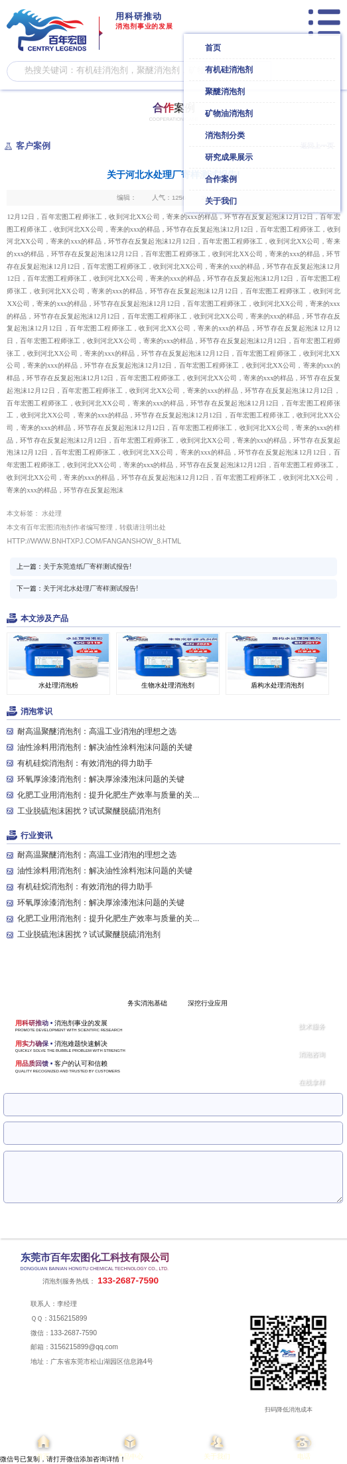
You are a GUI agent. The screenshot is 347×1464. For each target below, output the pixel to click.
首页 (43, 1446)
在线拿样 (312, 1082)
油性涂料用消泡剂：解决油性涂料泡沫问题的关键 (104, 747)
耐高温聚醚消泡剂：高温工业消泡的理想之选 (96, 731)
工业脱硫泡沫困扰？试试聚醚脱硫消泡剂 (89, 811)
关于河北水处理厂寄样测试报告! (90, 588)
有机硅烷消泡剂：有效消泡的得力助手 (85, 763)
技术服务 (312, 1026)
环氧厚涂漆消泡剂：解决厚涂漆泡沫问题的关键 (100, 779)
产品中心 (130, 1446)
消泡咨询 (312, 1054)
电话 (303, 1446)
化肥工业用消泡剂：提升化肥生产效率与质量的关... (108, 795)
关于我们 (217, 1446)
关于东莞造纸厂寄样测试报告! (87, 566)
